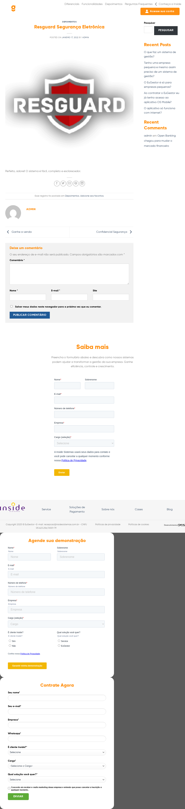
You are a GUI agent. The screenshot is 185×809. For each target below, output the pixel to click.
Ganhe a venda (18, 232)
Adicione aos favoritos (92, 196)
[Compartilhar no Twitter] (63, 183)
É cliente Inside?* (57, 750)
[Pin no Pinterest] (76, 183)
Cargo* (57, 764)
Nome (14, 290)
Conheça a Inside (168, 4)
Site (95, 290)
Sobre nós (108, 509)
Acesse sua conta (159, 11)
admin (85, 38)
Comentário (17, 260)
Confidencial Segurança (114, 232)
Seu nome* (57, 697)
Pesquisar (149, 23)
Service (46, 509)
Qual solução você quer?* (57, 778)
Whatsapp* (57, 738)
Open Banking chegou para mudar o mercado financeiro (160, 140)
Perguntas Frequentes (139, 4)
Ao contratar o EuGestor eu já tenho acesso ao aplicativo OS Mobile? (161, 98)
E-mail (55, 290)
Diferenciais (72, 4)
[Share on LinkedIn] (82, 183)
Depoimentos (113, 4)
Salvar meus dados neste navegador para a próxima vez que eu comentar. (58, 307)
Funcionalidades (92, 4)
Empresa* (57, 725)
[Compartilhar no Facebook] (57, 183)
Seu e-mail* (57, 711)
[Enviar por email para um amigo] (69, 183)
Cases (139, 509)
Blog (170, 509)
